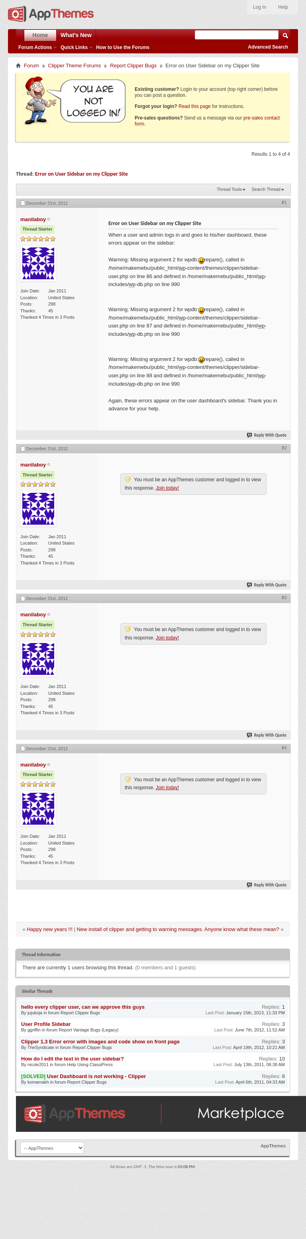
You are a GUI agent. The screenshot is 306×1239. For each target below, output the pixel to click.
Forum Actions (35, 47)
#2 (284, 448)
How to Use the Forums (122, 47)
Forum (31, 66)
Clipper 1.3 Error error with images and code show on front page (100, 1042)
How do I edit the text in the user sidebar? (72, 1059)
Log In (259, 7)
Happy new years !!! (50, 929)
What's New (76, 35)
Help (283, 7)
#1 (284, 202)
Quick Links (74, 47)
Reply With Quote (266, 435)
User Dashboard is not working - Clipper (96, 1076)
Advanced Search (268, 47)
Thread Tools (229, 189)
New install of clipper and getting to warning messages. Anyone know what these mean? (178, 929)
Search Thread (265, 189)
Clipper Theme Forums (74, 66)
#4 (284, 748)
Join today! (167, 488)
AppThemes (273, 1146)
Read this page (194, 106)
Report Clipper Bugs (133, 66)
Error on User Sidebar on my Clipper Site (81, 174)
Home (40, 35)
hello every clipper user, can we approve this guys (83, 1007)
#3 (284, 597)
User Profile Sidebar (46, 1024)
